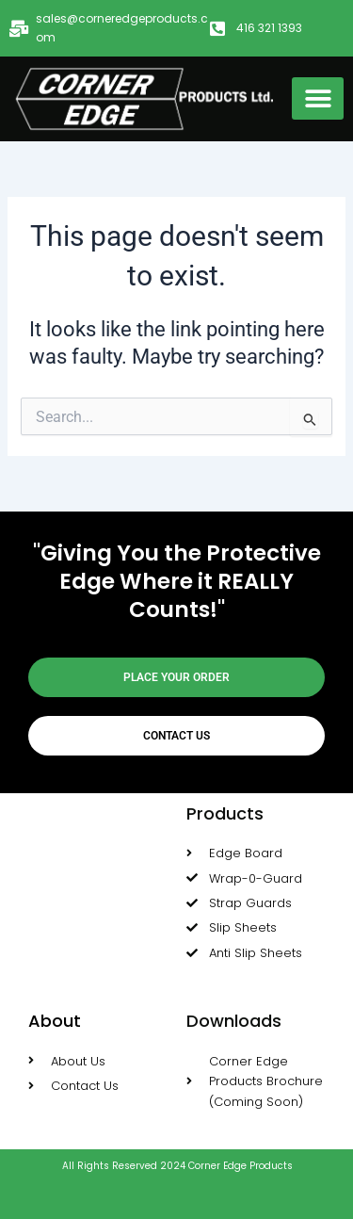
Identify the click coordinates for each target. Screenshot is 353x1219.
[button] (318, 98)
